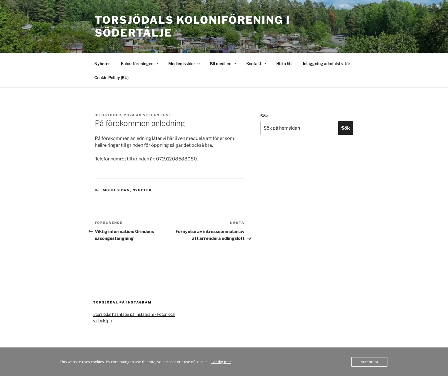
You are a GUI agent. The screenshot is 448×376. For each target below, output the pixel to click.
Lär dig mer (221, 361)
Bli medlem (223, 63)
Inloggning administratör (326, 63)
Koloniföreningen (140, 63)
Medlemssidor (184, 63)
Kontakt (256, 63)
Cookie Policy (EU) (111, 77)
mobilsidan (116, 190)
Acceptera (369, 361)
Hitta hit (284, 63)
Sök (264, 115)
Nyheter (102, 63)
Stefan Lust (157, 115)
